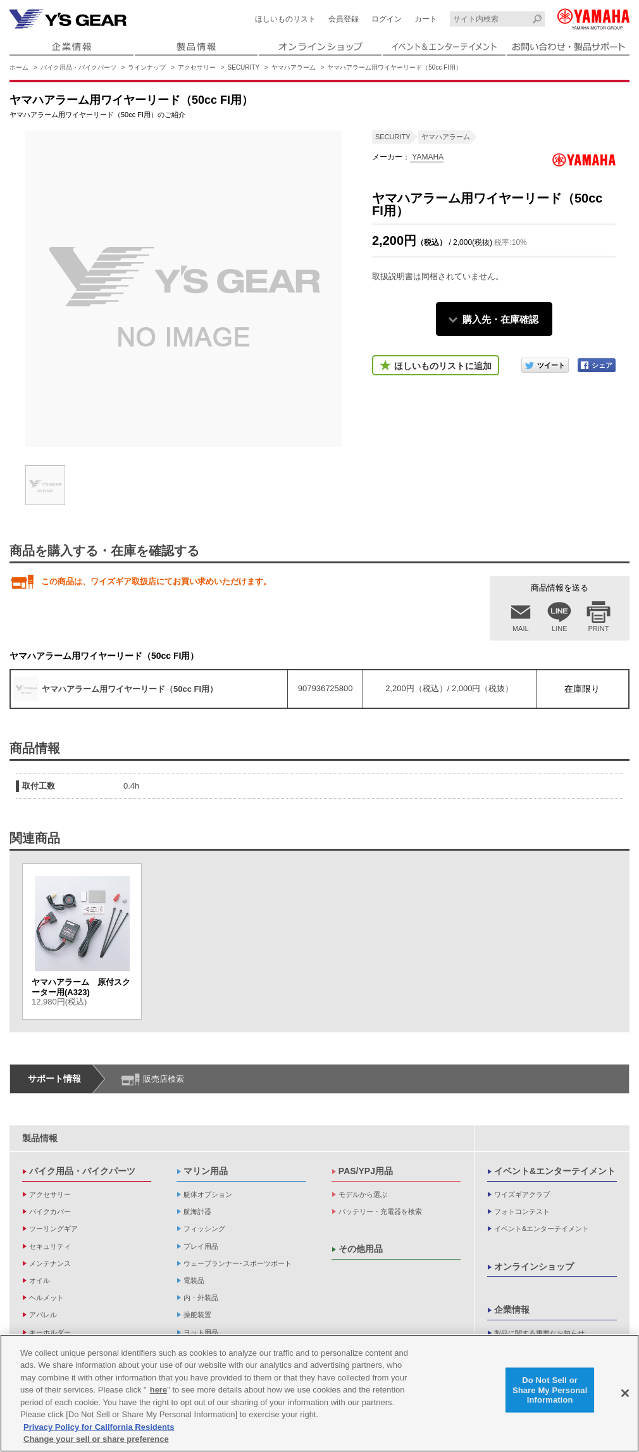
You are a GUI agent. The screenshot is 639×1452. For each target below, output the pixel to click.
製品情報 (40, 1138)
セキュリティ (50, 1246)
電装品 (193, 1280)
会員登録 (343, 19)
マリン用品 (205, 1171)
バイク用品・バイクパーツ (78, 67)
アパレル (43, 1314)
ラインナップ (147, 67)
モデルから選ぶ (362, 1194)
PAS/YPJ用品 (365, 1171)
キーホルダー (50, 1332)
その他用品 (360, 1249)
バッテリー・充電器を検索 (380, 1211)
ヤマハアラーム (293, 67)
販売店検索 (163, 1079)
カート (425, 19)
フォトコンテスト (522, 1211)
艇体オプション (207, 1194)
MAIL (520, 628)
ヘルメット (46, 1297)
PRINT (598, 628)
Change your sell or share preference (96, 1439)
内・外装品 (200, 1297)
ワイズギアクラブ (522, 1194)
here (158, 1390)
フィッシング (204, 1228)
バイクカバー (50, 1211)
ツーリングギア (53, 1228)
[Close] (625, 1394)
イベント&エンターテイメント (555, 1171)
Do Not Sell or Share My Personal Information (550, 1390)
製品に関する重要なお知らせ (539, 1333)
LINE (559, 628)
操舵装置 (197, 1314)
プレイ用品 (200, 1246)
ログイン (386, 19)
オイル (39, 1280)
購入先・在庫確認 (500, 319)
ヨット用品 (200, 1332)
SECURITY (244, 67)
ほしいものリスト (285, 19)
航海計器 (197, 1211)
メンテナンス (50, 1263)
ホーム (18, 67)
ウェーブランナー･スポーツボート (237, 1263)
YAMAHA (427, 157)
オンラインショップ (534, 1266)
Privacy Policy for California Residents (98, 1427)
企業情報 (512, 1310)
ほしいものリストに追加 (443, 366)
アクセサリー (197, 67)
